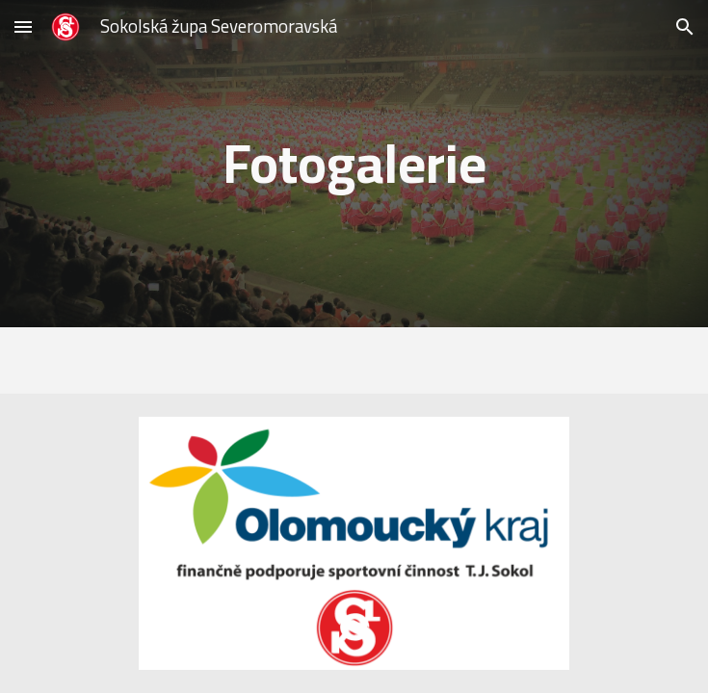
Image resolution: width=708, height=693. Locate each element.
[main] (354, 163)
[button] (23, 26)
